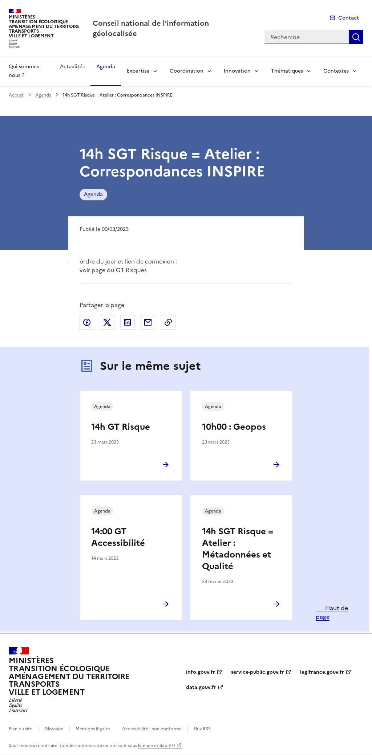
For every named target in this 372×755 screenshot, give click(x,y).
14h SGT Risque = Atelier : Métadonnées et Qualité (237, 549)
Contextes (336, 71)
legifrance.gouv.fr (322, 672)
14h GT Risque (120, 426)
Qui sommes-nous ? (24, 71)
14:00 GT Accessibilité (118, 537)
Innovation (237, 71)
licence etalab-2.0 (156, 745)
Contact (348, 18)
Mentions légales (93, 729)
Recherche (356, 37)
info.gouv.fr (200, 672)
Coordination (186, 71)
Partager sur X (107, 322)
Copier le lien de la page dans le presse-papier (168, 322)
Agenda (105, 66)
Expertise (138, 71)
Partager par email (148, 322)
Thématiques (287, 71)
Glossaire (54, 729)
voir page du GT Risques (113, 270)
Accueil (16, 95)
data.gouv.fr (201, 687)
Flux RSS (202, 729)
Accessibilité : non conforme (152, 729)
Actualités (72, 66)
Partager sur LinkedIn (127, 322)
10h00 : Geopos (234, 426)
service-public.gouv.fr (257, 672)
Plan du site (20, 729)
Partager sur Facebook (87, 322)
